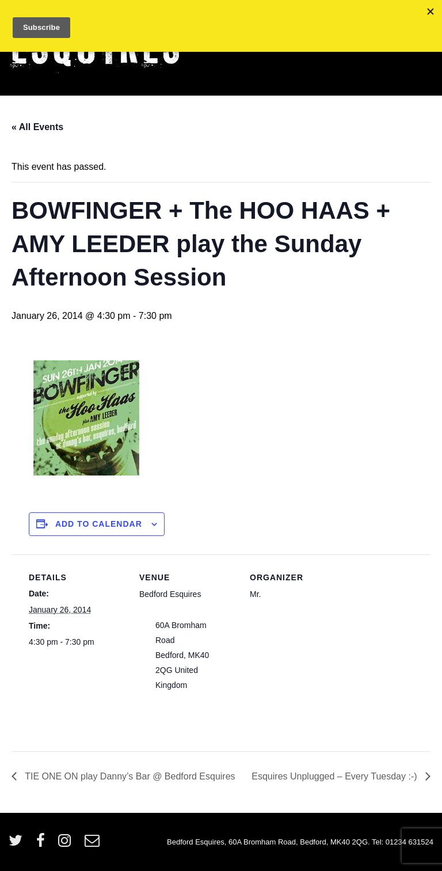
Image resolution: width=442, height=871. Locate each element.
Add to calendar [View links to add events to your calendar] (98, 523)
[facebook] (43, 844)
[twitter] (18, 844)
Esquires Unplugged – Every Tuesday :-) (336, 776)
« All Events (37, 127)
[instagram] (67, 844)
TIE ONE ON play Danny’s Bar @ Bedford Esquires (128, 776)
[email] (93, 844)
